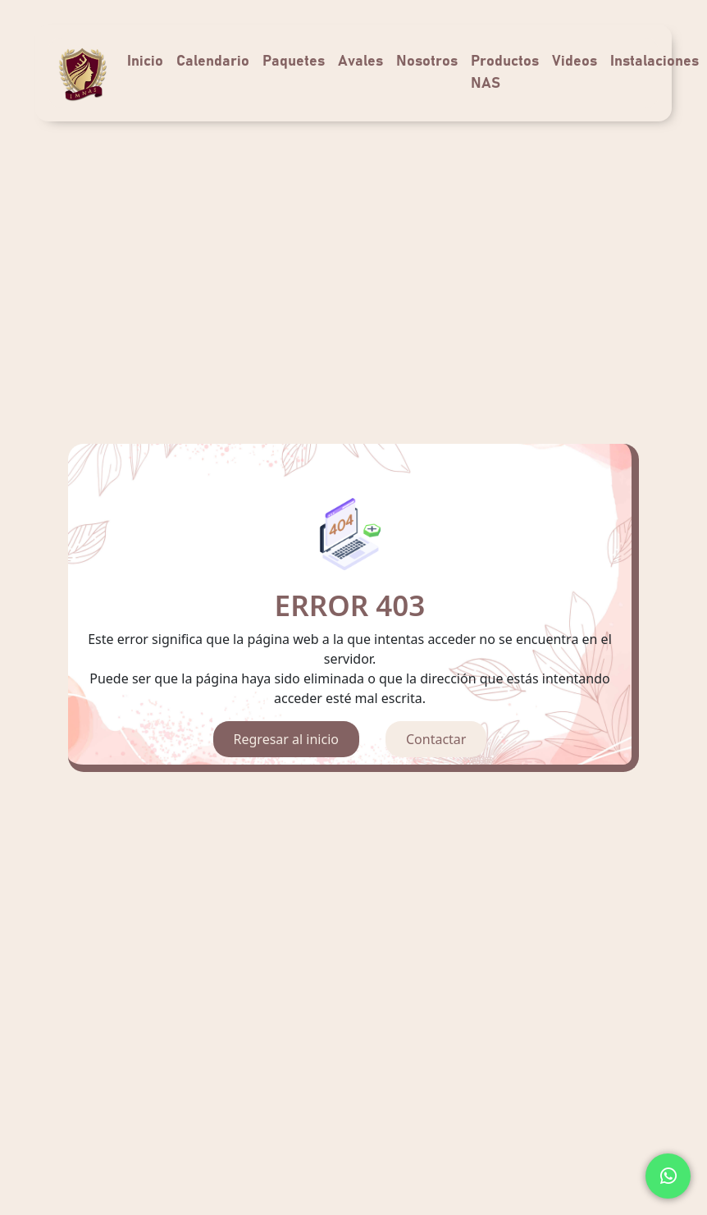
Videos (574, 61)
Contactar (436, 739)
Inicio (145, 61)
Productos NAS (505, 72)
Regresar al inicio (286, 739)
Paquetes (293, 61)
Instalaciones (654, 61)
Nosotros (427, 61)
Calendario (212, 61)
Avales (360, 61)
